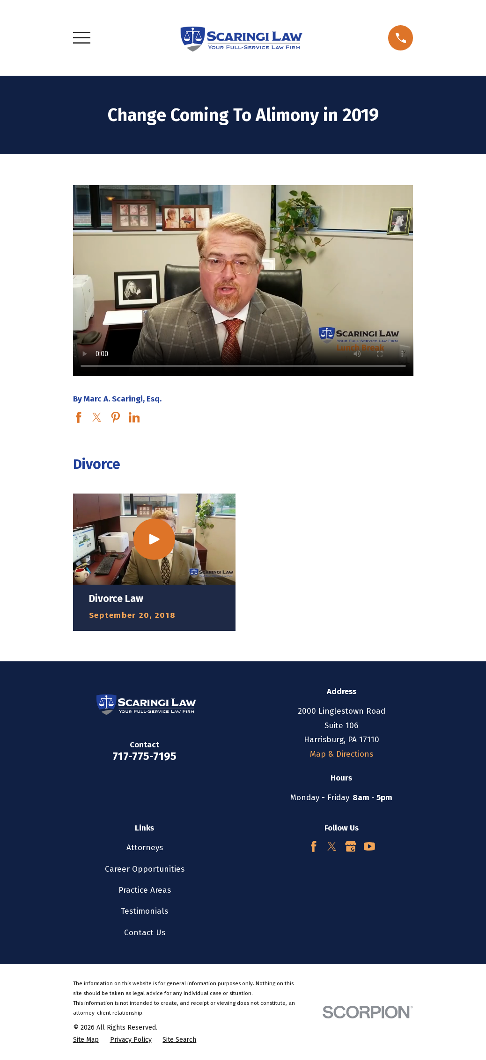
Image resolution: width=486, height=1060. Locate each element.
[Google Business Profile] (350, 846)
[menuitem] (86, 1040)
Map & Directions (341, 754)
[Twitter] (332, 846)
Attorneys (144, 847)
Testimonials (144, 911)
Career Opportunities (144, 869)
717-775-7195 (144, 756)
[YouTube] (369, 846)
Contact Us (144, 933)
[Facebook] (313, 846)
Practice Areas (144, 890)
